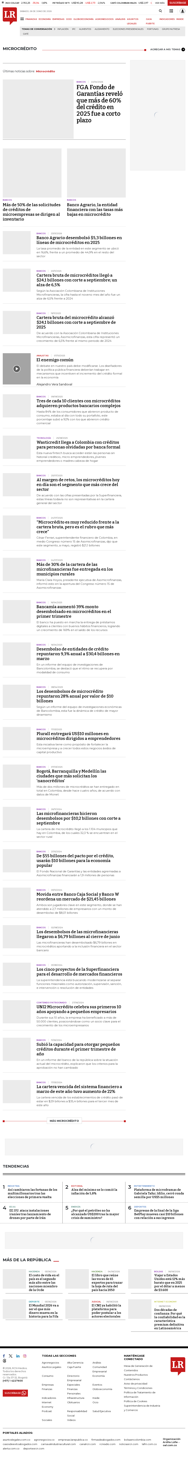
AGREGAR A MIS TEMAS (167, 49)
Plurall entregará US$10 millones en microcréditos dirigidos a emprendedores (78, 736)
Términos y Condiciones (138, 1387)
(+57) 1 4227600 (13, 1380)
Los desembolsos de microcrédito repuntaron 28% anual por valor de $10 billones (75, 696)
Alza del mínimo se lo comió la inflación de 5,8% (94, 1191)
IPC (73, 29)
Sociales (47, 1419)
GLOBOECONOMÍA (83, 19)
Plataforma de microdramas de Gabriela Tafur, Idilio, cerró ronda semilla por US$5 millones (159, 1193)
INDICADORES (167, 19)
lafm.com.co (149, 1443)
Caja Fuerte (74, 1366)
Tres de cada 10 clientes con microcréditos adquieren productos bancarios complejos (79, 403)
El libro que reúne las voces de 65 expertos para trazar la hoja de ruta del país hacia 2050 (107, 1282)
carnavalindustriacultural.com (58, 1443)
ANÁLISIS (120, 19)
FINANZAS (31, 19)
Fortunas (152, 29)
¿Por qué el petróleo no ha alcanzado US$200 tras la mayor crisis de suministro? (95, 1214)
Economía (99, 1375)
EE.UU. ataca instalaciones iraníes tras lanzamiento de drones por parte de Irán (30, 1214)
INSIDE (180, 19)
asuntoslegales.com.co (16, 1439)
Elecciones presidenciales (128, 29)
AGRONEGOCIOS (104, 19)
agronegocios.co (44, 1439)
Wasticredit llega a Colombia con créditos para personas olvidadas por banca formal (78, 445)
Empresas (48, 1384)
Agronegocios (50, 1362)
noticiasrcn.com (128, 1443)
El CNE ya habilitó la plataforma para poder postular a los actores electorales (106, 1310)
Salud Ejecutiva (102, 1410)
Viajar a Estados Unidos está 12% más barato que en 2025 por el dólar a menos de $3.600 (169, 1282)
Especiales (73, 1384)
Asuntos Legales (51, 1366)
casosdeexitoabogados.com (20, 1443)
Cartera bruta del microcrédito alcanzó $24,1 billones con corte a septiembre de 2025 (76, 322)
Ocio (95, 1401)
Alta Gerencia (75, 1362)
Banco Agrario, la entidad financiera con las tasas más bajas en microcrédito (95, 209)
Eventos (97, 1384)
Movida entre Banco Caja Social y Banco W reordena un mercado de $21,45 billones (78, 897)
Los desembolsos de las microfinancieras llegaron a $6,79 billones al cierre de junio (78, 934)
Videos (71, 1419)
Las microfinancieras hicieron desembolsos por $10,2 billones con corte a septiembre (79, 818)
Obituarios (73, 1401)
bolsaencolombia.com (137, 1439)
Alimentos (85, 29)
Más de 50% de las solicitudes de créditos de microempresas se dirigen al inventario (32, 212)
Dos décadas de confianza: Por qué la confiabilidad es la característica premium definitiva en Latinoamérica (169, 1319)
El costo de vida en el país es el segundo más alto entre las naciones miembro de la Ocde (44, 1282)
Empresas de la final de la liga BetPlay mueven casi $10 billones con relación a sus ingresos (158, 1214)
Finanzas (47, 1388)
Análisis (97, 1362)
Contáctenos (132, 1378)
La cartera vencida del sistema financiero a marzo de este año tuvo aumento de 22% (79, 1089)
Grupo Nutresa (171, 29)
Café (25, 34)
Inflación (62, 29)
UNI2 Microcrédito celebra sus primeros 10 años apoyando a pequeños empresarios (79, 1009)
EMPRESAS (58, 19)
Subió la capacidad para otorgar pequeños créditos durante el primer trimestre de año (78, 1049)
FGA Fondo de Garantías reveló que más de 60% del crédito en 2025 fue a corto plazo (100, 104)
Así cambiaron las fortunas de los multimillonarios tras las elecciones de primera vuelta (32, 1193)
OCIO (69, 19)
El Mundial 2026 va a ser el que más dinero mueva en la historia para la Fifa (44, 1310)
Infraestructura (75, 1397)
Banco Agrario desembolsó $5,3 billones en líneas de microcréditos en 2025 (79, 240)
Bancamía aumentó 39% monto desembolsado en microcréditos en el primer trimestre (74, 611)
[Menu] (23, 18)
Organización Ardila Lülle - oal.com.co (171, 1441)
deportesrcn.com (33, 1448)
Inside (96, 1397)
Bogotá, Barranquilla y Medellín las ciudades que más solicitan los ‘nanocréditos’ (71, 776)
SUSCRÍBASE (177, 2)
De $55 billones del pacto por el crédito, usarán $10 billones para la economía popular (75, 860)
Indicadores (49, 1397)
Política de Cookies (135, 1400)
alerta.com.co (11, 1448)
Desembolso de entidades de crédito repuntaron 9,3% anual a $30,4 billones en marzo (78, 654)
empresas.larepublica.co (73, 1439)
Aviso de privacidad (135, 1383)
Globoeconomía (102, 1388)
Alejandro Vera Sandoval (54, 384)
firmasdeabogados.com (105, 1439)
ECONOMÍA (45, 19)
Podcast (47, 1410)
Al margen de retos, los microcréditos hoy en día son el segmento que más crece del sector (78, 484)
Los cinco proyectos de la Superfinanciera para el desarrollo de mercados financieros (79, 972)
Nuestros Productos (136, 1374)
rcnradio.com (107, 1443)
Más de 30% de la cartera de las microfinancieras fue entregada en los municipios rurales (75, 569)
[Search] (160, 11)
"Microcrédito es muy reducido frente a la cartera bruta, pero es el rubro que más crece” (78, 527)
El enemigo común (55, 359)
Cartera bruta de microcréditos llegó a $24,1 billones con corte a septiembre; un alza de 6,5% (77, 280)
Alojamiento (102, 29)
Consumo (47, 1375)
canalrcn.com (87, 1443)
